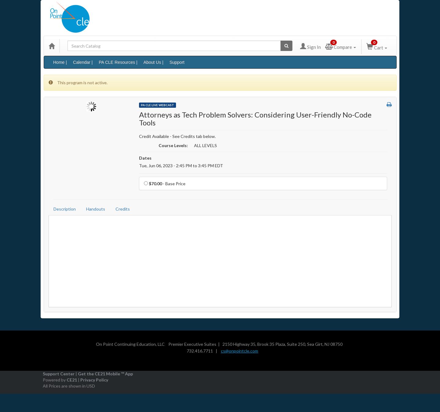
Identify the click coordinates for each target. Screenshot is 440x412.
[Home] (51, 45)
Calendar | (83, 62)
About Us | (153, 62)
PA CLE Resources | (118, 62)
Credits (123, 208)
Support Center (59, 373)
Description (64, 208)
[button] (389, 105)
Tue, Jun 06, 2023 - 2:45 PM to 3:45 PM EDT (181, 165)
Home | (60, 62)
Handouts (95, 208)
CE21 (72, 379)
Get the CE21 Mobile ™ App (105, 373)
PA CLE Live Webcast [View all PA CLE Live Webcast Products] (157, 105)
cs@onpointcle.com (239, 350)
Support (177, 62)
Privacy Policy (94, 379)
